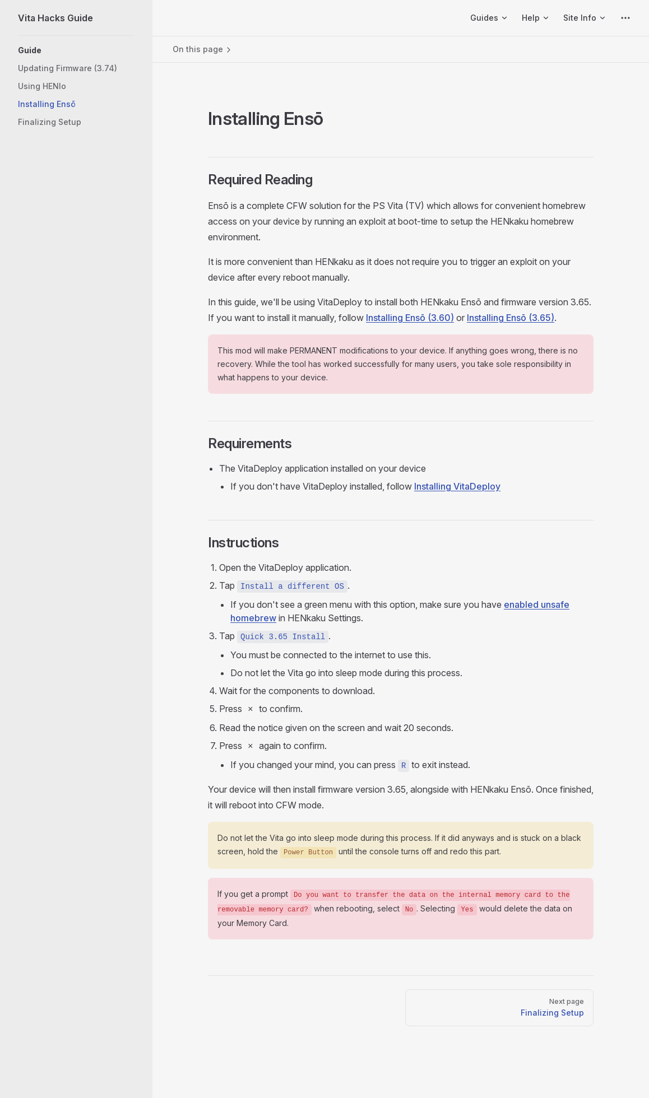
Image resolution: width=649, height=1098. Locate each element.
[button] (76, 50)
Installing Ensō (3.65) (510, 317)
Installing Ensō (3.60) (410, 317)
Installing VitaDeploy (457, 486)
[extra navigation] (625, 18)
